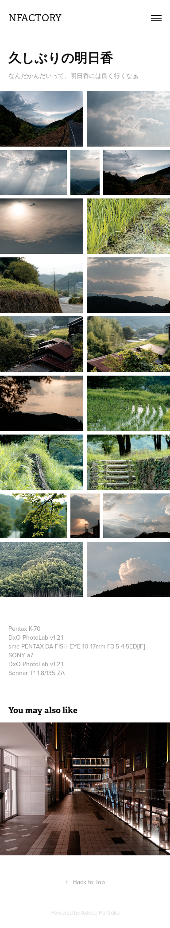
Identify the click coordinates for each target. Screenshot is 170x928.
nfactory (35, 18)
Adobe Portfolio (100, 912)
